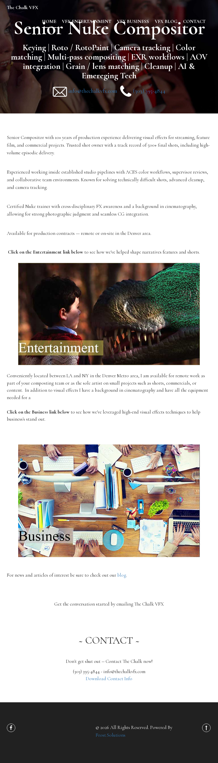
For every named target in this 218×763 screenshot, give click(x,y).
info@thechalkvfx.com (92, 91)
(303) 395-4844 (149, 91)
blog (121, 575)
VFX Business (133, 21)
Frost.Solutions (110, 735)
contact (194, 21)
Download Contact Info (109, 679)
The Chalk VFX (22, 7)
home (49, 21)
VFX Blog (166, 21)
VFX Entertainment (86, 21)
